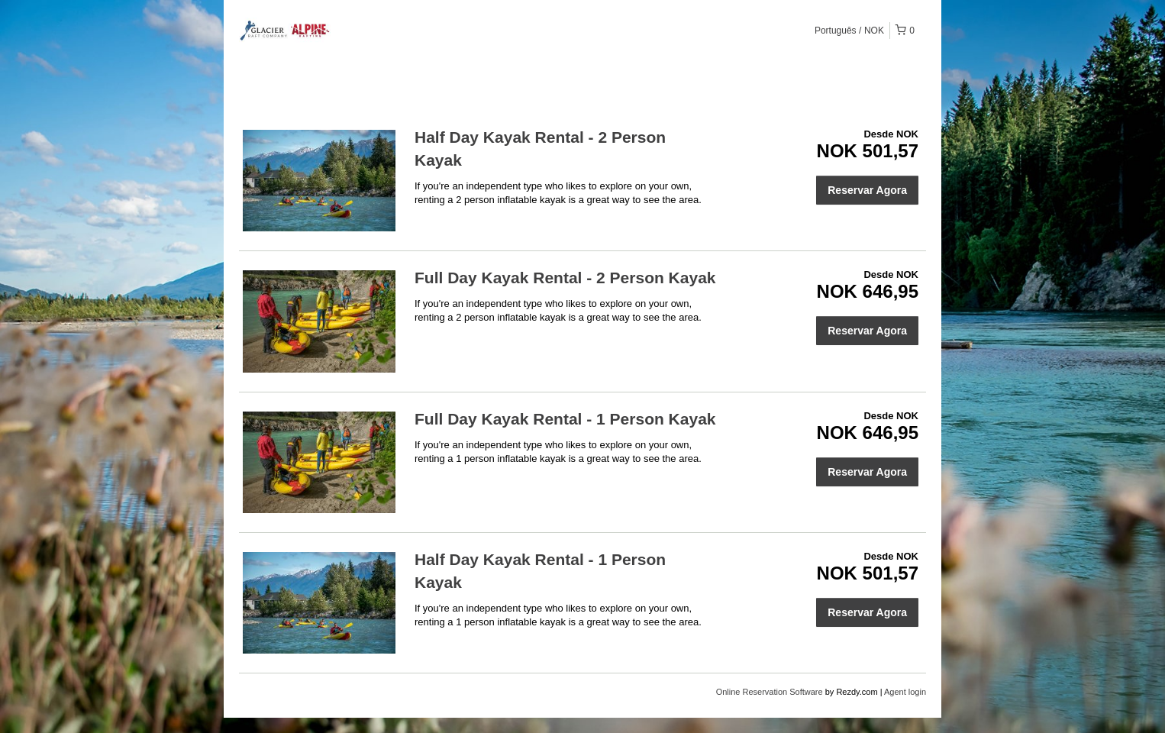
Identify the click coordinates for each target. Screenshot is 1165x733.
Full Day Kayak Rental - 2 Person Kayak (565, 277)
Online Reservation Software (769, 691)
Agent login (905, 691)
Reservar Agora (867, 190)
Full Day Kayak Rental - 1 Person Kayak (565, 419)
